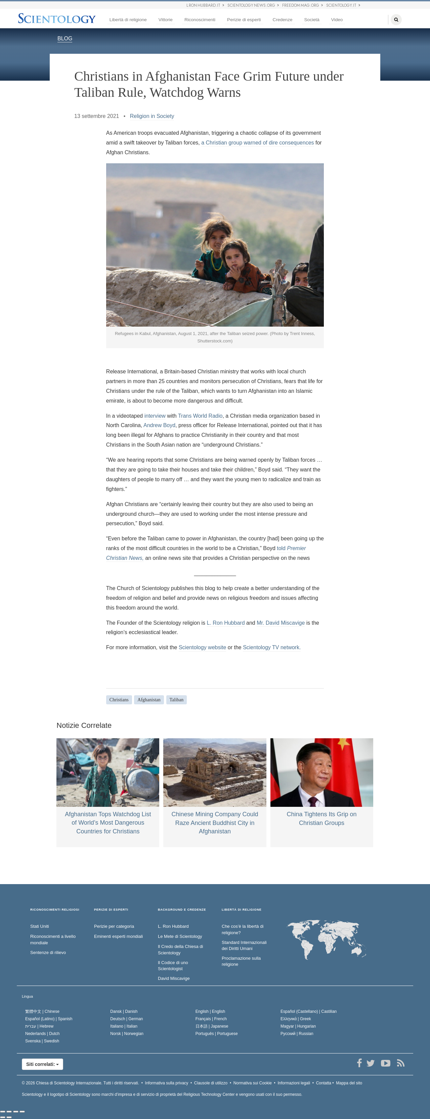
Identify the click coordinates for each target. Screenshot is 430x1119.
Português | (217, 1033)
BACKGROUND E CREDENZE (182, 909)
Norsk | (126, 1033)
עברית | (39, 1026)
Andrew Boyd (159, 425)
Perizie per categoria (114, 926)
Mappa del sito (349, 1083)
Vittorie (166, 19)
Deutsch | (126, 1019)
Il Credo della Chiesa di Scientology (180, 949)
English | (210, 1011)
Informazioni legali (293, 1083)
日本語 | (212, 1026)
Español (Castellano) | (309, 1011)
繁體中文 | (42, 1011)
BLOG (64, 38)
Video (337, 19)
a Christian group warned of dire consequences (257, 143)
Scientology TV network (271, 647)
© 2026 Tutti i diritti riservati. (80, 1083)
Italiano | (123, 1026)
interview (155, 416)
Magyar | (298, 1026)
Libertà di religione (128, 19)
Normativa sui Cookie (252, 1083)
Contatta (323, 1083)
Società (311, 19)
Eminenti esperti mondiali (118, 936)
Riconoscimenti (199, 19)
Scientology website (202, 647)
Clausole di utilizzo (210, 1083)
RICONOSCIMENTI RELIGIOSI (54, 909)
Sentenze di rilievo (48, 952)
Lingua (27, 996)
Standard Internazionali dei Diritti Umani (244, 945)
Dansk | (123, 1011)
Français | (211, 1019)
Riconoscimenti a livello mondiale (53, 939)
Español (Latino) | (49, 1019)
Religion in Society (152, 116)
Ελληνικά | (296, 1019)
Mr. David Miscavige (281, 623)
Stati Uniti (39, 926)
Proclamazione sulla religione (241, 961)
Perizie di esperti (244, 19)
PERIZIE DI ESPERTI (111, 909)
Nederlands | (42, 1033)
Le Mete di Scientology (180, 936)
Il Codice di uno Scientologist (173, 965)
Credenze (283, 19)
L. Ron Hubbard (226, 623)
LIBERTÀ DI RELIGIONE (242, 909)
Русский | (297, 1033)
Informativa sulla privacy (166, 1083)
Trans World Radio (200, 416)
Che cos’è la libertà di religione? (242, 929)
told (281, 548)
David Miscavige (174, 978)
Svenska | (42, 1041)
